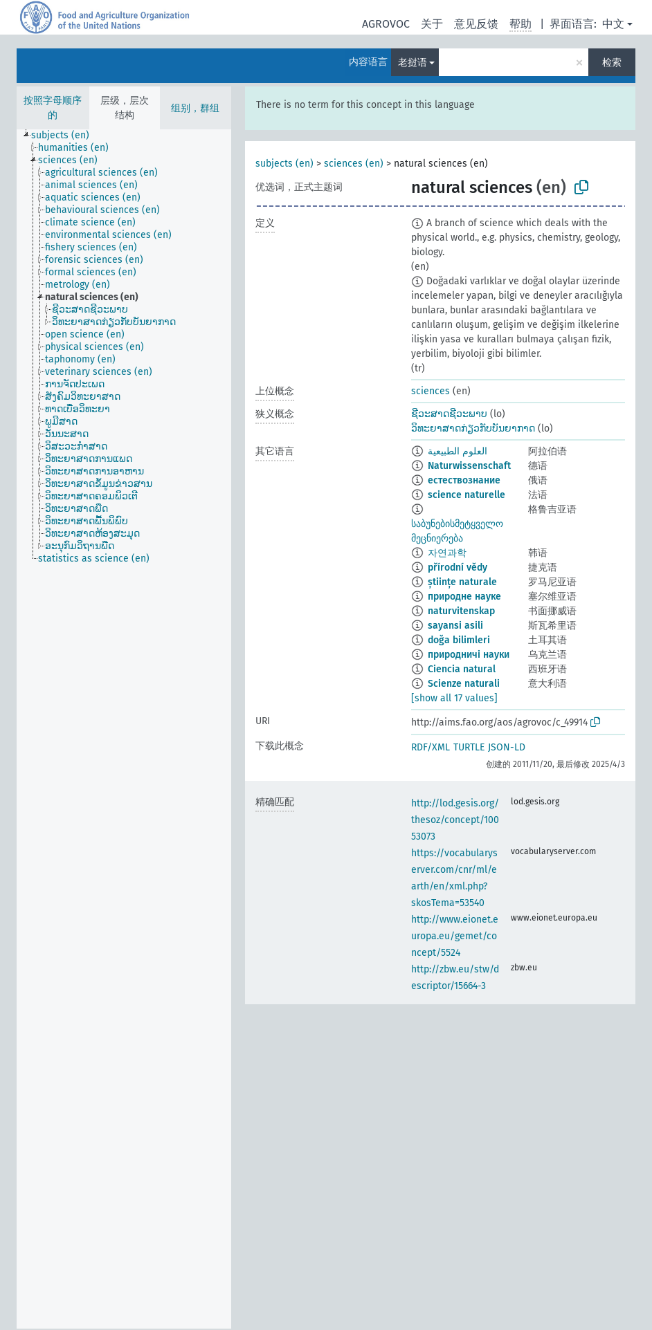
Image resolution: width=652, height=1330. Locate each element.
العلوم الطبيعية (457, 451)
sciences (430, 391)
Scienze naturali (464, 684)
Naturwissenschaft (469, 466)
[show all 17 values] (454, 698)
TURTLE (469, 747)
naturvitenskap (461, 611)
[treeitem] (66, 135)
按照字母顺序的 (53, 108)
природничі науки (468, 655)
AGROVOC (386, 23)
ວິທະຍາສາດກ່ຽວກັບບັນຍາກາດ (473, 428)
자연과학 (447, 553)
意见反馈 (476, 23)
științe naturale (462, 582)
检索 (612, 62)
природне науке (464, 596)
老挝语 (412, 62)
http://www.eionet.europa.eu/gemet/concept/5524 (454, 936)
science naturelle (466, 495)
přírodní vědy (457, 567)
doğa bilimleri (459, 640)
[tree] (124, 729)
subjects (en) (284, 163)
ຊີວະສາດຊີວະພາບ (449, 414)
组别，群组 (195, 108)
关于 (432, 23)
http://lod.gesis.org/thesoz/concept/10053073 (455, 819)
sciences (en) (353, 163)
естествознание (464, 480)
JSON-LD (506, 747)
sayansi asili (455, 625)
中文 (613, 23)
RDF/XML (430, 747)
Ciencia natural (462, 669)
